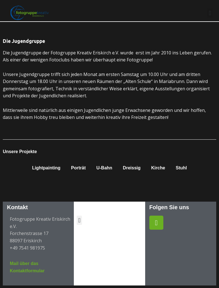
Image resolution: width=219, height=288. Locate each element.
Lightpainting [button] (46, 167)
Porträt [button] (78, 167)
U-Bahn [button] (104, 167)
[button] (210, 13)
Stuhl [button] (181, 167)
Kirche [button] (158, 167)
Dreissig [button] (131, 167)
